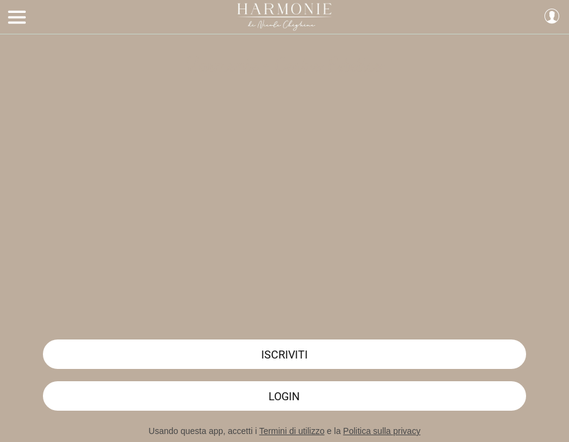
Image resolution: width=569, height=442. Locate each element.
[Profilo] (552, 17)
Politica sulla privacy (382, 431)
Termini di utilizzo (292, 431)
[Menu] (17, 17)
